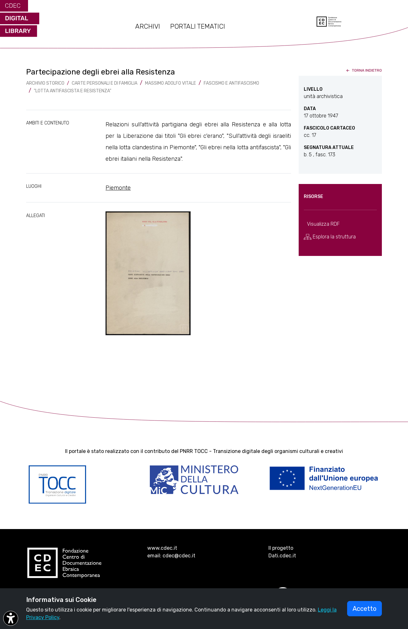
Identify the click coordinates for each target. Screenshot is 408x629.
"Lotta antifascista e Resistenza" (72, 91)
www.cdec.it (162, 548)
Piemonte (118, 187)
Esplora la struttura (330, 237)
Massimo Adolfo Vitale (170, 83)
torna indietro (363, 70)
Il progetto (280, 548)
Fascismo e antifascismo (231, 83)
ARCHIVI (147, 26)
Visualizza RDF (323, 224)
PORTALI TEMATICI (197, 26)
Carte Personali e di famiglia (104, 83)
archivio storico (45, 83)
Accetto (364, 608)
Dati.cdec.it (282, 556)
